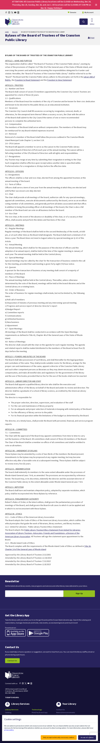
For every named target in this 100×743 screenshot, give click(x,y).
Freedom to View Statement (59, 80)
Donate (73, 12)
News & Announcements (65, 712)
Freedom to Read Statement (27, 80)
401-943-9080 (10, 693)
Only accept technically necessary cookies (58, 737)
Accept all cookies (87, 737)
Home (7, 32)
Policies (15, 32)
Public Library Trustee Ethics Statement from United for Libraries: (52, 530)
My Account (89, 12)
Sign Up (79, 593)
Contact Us (12, 661)
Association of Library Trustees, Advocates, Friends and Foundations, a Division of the (42, 533)
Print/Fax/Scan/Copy (40, 712)
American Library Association (17, 536)
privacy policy (9, 730)
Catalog (8, 712)
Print (91, 37)
